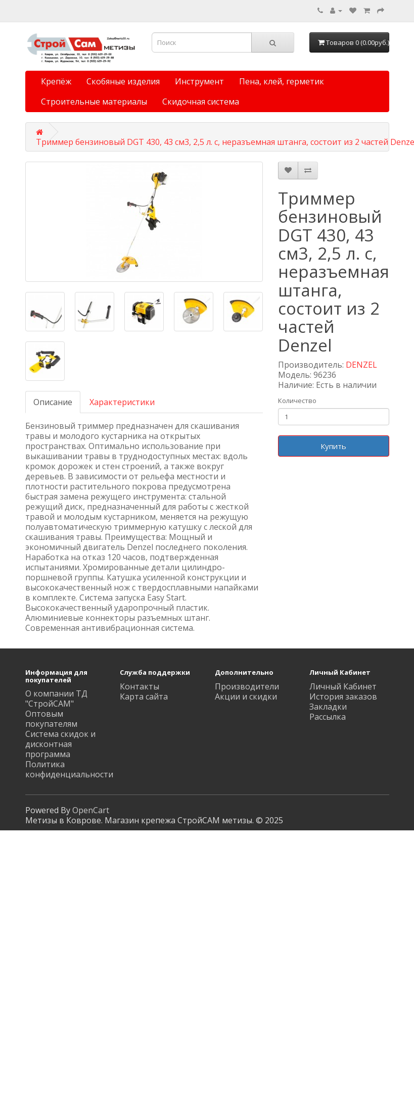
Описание (52, 402)
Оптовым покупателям (51, 718)
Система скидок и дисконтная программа (60, 744)
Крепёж (56, 81)
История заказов (343, 696)
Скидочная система (200, 101)
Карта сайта (144, 696)
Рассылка (327, 716)
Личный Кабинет (343, 686)
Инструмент (199, 81)
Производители (247, 686)
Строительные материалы (94, 101)
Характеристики (122, 402)
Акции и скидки (246, 696)
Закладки (328, 706)
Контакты (139, 686)
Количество (297, 400)
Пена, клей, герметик (281, 81)
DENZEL (361, 364)
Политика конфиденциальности (69, 769)
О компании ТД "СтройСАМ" (56, 698)
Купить (333, 446)
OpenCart (90, 810)
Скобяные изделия (123, 81)
